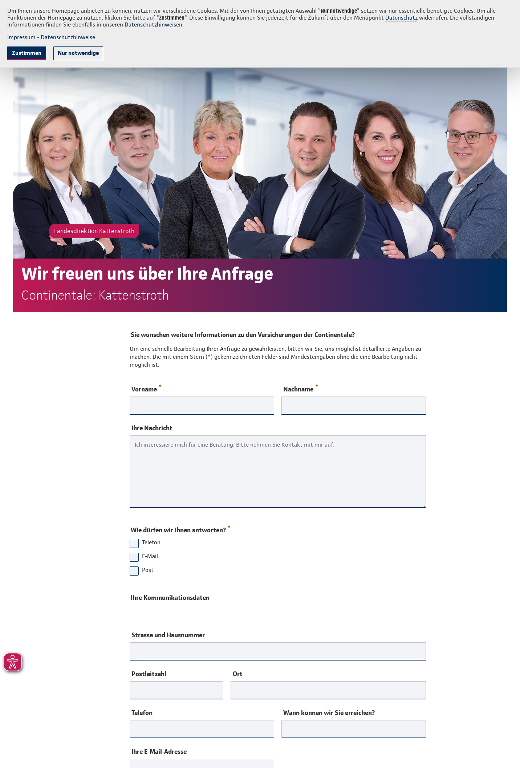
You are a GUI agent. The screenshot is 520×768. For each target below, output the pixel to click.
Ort (238, 674)
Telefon (142, 712)
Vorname (146, 389)
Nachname (300, 389)
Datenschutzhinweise (68, 37)
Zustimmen (26, 52)
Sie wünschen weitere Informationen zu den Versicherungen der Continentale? (243, 334)
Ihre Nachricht (151, 428)
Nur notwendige (78, 52)
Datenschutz (401, 17)
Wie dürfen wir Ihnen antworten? (180, 528)
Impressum (21, 37)
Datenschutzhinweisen (153, 24)
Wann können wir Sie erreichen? (329, 712)
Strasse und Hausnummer (168, 635)
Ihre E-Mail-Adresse (159, 751)
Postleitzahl (148, 674)
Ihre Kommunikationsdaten (170, 597)
